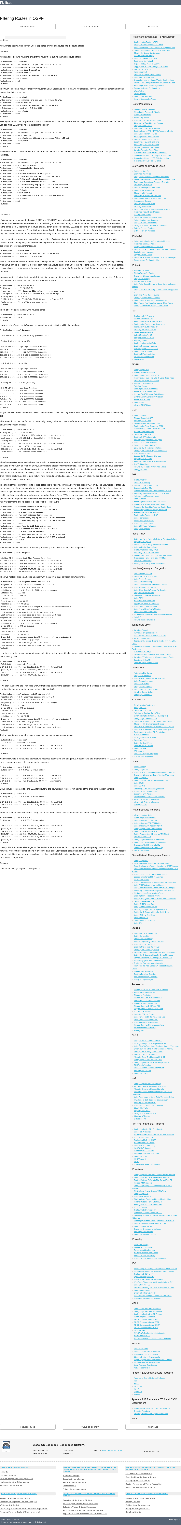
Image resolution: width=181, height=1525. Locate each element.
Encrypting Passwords (142, 174)
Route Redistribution (142, 1290)
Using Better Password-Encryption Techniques (151, 177)
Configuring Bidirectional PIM (145, 1210)
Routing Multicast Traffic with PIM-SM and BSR (152, 1177)
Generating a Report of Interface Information (150, 153)
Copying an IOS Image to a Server (147, 64)
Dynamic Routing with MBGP (145, 1293)
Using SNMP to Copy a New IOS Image (149, 885)
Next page (153, 27)
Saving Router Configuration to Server (148, 45)
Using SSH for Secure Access (145, 223)
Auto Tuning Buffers (141, 117)
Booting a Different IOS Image (145, 58)
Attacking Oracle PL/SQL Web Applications (83, 1510)
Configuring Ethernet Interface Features (149, 839)
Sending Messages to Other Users (147, 187)
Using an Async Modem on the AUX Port (149, 678)
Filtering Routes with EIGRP (144, 372)
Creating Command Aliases (144, 109)
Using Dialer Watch (141, 684)
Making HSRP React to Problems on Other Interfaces (154, 1135)
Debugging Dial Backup (143, 695)
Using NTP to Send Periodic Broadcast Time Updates (154, 727)
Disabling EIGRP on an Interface (146, 381)
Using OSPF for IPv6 (142, 1285)
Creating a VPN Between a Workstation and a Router (154, 657)
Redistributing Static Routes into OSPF (148, 426)
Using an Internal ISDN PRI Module (147, 823)
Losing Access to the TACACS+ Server (148, 247)
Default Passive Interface (143, 332)
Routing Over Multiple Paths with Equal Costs (151, 300)
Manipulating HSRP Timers (144, 1143)
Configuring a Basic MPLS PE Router (148, 1311)
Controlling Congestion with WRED (147, 595)
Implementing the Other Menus (14, 1482)
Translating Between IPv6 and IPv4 (147, 1298)
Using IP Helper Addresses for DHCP (148, 1041)
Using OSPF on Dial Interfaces (145, 442)
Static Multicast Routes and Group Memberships (152, 1199)
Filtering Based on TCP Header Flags (148, 998)
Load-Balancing (140, 499)
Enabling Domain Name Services (146, 137)
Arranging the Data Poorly (137, 1481)
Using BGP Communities (143, 523)
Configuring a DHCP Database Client (148, 1060)
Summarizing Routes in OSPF (145, 445)
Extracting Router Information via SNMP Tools (151, 863)
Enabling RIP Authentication (144, 354)
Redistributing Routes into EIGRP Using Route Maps (154, 378)
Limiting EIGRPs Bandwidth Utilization (148, 397)
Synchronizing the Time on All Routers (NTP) (151, 716)
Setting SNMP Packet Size (144, 901)
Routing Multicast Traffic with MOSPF (148, 1202)
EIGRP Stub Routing (142, 400)
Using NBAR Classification (144, 593)
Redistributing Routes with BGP (146, 515)
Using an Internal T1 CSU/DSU (146, 821)
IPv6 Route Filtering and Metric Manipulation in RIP (153, 1282)
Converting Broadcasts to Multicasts (147, 1229)
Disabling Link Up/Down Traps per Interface (150, 909)
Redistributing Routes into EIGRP (146, 375)
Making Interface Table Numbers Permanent (150, 893)
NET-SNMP (138, 1386)
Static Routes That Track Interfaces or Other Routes (153, 303)
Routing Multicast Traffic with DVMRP (148, 1205)
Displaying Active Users (143, 185)
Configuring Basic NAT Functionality (147, 1084)
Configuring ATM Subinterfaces (146, 831)
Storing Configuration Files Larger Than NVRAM (152, 50)
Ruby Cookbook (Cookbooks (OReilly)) (19, 1494)
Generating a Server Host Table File (147, 161)
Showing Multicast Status (143, 1232)
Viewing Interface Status (143, 815)
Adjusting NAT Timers (142, 1111)
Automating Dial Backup (143, 673)
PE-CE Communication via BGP (146, 1328)
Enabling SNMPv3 (141, 918)
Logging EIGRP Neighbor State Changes (149, 394)
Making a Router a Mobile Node (146, 1253)
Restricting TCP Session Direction (147, 1001)
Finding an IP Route (141, 270)
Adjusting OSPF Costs (142, 421)
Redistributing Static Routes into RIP (148, 322)
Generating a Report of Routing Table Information (152, 156)
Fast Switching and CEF (143, 574)
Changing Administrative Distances (147, 298)
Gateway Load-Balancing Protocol (147, 1164)
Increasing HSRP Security (144, 1151)
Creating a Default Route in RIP (146, 327)
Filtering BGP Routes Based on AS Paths (149, 504)
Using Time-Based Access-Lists (146, 1022)
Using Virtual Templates (143, 687)
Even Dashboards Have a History (140, 1477)
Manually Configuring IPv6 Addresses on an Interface (154, 1271)
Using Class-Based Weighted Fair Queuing (150, 590)
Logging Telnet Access (142, 215)
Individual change (71, 1476)
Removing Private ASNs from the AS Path (150, 502)
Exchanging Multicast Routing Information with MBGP (154, 1221)
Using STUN (139, 783)
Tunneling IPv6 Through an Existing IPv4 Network (153, 1296)
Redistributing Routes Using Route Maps (149, 324)
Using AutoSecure (141, 1349)
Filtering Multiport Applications (145, 1003)
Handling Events (133, 1512)
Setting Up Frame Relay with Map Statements (151, 545)
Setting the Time (140, 708)
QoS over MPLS (140, 1330)
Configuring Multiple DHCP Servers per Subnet (152, 1062)
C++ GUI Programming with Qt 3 (15, 1467)
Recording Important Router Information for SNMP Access (156, 866)
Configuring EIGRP (141, 370)
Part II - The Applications (74, 1482)
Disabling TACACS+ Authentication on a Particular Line (155, 249)
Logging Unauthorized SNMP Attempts (148, 877)
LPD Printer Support (141, 850)
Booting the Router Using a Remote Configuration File (154, 48)
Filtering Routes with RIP (143, 319)
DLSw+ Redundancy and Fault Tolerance (149, 797)
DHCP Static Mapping (142, 1065)
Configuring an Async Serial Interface (148, 829)
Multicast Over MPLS (142, 1336)
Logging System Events (143, 255)
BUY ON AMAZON (151, 1451)
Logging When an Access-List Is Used (148, 1009)
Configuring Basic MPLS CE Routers (148, 1314)
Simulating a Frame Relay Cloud (146, 553)
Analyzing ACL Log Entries (144, 1014)
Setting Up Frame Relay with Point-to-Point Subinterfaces (155, 539)
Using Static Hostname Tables (145, 134)
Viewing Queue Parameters (144, 620)
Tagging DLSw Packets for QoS (146, 791)
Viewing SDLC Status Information (146, 802)
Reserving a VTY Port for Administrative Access (152, 209)
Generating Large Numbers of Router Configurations (154, 80)
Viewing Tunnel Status (142, 638)
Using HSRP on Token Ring (144, 1145)
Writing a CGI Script (9, 1505)
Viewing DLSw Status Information (146, 799)
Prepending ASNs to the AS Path (146, 512)
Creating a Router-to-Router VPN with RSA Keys (152, 655)
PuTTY (136, 1389)
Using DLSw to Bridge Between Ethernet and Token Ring (155, 772)
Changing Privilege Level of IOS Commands (150, 226)
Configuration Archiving (143, 96)
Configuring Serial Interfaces (145, 818)
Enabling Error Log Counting (145, 974)
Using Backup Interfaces (143, 681)
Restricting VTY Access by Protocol (147, 196)
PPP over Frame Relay (143, 561)
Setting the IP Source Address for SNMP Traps (151, 912)
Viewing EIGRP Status (142, 405)
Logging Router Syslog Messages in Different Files (153, 958)
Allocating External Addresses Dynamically (150, 1086)
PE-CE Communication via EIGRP (147, 1325)
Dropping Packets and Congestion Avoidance (151, 1414)
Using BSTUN (139, 786)
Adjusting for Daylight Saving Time (147, 713)
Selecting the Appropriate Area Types (148, 440)
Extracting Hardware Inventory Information (150, 86)
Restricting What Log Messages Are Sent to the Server (154, 952)
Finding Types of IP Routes (144, 273)
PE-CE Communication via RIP (146, 1320)
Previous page (28, 27)
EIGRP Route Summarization (145, 392)
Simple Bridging (140, 767)
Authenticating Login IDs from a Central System (152, 241)
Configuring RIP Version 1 (144, 316)
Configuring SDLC (141, 778)
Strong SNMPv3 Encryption (144, 920)
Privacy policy (174, 1519)
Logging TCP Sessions (142, 1011)
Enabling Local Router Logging (145, 933)
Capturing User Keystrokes (144, 252)
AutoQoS (137, 617)
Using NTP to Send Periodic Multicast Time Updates (153, 729)
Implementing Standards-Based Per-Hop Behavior (153, 614)
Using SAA (138, 923)
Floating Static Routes (142, 281)
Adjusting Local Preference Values (147, 496)
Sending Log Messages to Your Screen (148, 942)
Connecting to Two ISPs (143, 488)
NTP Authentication (141, 735)
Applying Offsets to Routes (144, 338)
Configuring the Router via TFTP (146, 42)
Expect (136, 1384)
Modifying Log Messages (143, 979)
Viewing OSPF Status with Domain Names (150, 467)
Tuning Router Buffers (142, 115)
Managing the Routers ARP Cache (147, 112)
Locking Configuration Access (145, 99)
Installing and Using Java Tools (140, 1498)
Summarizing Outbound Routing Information (150, 510)
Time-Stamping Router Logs (144, 705)
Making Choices (132, 1502)
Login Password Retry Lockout (145, 1365)
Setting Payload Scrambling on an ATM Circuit (151, 834)
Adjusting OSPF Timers (143, 459)
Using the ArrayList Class (137, 1509)
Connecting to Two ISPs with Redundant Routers (152, 491)
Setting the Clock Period (143, 743)
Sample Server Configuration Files (147, 260)
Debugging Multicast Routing (145, 1234)
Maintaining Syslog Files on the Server (148, 961)
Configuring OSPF (141, 415)
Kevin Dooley (107, 1450)
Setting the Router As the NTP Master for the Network (154, 721)
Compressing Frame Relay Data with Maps (150, 558)
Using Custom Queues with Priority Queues (150, 585)
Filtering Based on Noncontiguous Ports (149, 1025)
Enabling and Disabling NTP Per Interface (150, 732)
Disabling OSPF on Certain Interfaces (148, 448)
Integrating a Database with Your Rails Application (24, 1509)
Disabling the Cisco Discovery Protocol (148, 123)
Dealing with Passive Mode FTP (146, 1020)
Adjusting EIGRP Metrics (143, 383)
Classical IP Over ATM (142, 837)
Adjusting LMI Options (142, 542)
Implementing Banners (142, 201)
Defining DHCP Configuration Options (148, 1052)
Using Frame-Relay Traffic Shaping (147, 609)
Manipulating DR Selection (144, 432)
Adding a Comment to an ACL (145, 992)
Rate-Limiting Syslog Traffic (144, 971)
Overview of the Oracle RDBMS (77, 1500)
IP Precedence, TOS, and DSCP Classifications (152, 1408)
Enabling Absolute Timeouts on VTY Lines (150, 198)
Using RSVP (139, 598)
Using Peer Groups (141, 518)
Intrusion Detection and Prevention (147, 1362)
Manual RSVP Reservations (144, 601)
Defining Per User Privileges (144, 228)
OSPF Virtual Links (141, 464)
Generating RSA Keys (142, 652)
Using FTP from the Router (144, 77)
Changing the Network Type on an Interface (150, 451)
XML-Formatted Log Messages (146, 977)
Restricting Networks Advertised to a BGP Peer (152, 493)
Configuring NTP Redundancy (145, 719)
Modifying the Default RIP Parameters (148, 1279)
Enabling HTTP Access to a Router (147, 128)
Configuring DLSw (141, 769)
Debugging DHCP (141, 1073)
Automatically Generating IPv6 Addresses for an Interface (155, 1269)
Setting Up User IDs (141, 171)
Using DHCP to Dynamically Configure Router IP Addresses (156, 1046)
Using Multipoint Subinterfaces (145, 547)
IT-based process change (74, 1489)
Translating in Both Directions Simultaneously (151, 1100)
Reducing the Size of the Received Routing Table (152, 507)
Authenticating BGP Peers (144, 521)
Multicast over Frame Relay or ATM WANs (150, 1191)
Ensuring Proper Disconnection (146, 689)
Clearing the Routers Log (143, 939)
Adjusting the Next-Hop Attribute (146, 485)
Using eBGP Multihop (142, 483)
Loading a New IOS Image (144, 56)
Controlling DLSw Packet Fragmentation (149, 789)
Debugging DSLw (140, 805)
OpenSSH (138, 1392)
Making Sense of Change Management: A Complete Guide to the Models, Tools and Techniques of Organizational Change (90, 1469)
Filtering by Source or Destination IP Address (151, 990)
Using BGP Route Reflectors (145, 526)
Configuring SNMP (141, 861)
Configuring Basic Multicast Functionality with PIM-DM (154, 1175)
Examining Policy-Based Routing (146, 295)
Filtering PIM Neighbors (143, 1183)
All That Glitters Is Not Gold (138, 1474)
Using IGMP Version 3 (142, 1196)
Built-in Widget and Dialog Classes (16, 1479)
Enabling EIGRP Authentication (146, 389)
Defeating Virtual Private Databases (79, 1507)
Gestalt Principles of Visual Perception (143, 1484)
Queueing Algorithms (142, 1411)
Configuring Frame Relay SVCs (146, 550)
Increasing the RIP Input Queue (146, 349)
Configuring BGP (140, 480)
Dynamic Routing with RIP (144, 1277)
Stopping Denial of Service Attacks (147, 1357)
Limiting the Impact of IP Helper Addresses (150, 1044)
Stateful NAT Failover (142, 1108)
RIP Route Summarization (144, 357)
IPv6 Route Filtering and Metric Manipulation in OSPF (154, 1288)
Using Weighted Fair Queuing (145, 587)
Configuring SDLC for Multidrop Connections (151, 780)
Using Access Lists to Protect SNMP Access (150, 874)
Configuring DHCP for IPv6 (144, 1274)
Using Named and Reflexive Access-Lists (149, 1017)
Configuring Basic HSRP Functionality (148, 1129)
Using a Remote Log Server (144, 944)
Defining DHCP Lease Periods (145, 1054)
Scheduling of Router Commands (146, 145)
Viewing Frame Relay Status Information (149, 563)
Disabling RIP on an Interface (145, 330)
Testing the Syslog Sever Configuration (148, 963)
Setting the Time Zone (142, 710)
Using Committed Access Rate (145, 612)
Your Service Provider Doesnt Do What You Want (152, 1339)
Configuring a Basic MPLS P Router (147, 1309)
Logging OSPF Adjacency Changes (147, 456)
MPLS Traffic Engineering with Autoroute (149, 1333)
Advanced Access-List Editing (145, 1028)
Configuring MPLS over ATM (145, 1317)
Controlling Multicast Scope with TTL (148, 1213)
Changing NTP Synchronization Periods (149, 724)
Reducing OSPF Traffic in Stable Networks (150, 462)
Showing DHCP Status (142, 1071)
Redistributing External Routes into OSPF (149, 429)
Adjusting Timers (140, 340)
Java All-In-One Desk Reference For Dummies (147, 1494)
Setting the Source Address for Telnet (148, 217)
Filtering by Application (142, 995)
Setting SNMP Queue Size (144, 904)
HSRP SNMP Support (142, 1148)
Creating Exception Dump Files (146, 150)
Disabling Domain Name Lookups (146, 139)
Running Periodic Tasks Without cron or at (20, 1512)
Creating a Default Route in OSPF (147, 423)
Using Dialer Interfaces (142, 676)
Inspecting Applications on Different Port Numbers (153, 1360)
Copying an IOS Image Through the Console (151, 67)
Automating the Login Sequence (146, 220)
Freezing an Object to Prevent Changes (18, 1502)
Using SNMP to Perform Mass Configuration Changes (154, 888)
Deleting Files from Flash (143, 69)
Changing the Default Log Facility (146, 950)
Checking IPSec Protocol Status (146, 663)
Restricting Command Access (145, 244)
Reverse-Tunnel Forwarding (144, 1256)
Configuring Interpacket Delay (145, 343)
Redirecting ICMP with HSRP (145, 1140)
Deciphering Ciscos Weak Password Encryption (152, 182)
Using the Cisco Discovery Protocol (147, 120)
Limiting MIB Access (141, 880)
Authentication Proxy (142, 1368)
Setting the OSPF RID (142, 434)
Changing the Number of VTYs (145, 190)
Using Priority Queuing (142, 579)
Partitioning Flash (140, 72)
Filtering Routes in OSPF (143, 418)
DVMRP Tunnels (140, 1207)
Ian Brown (118, 1450)
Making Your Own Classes (137, 1505)
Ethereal (137, 1394)
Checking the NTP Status (143, 746)
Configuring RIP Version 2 (144, 351)
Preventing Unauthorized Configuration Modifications (154, 891)
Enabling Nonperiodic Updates (145, 346)
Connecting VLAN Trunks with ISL (147, 845)
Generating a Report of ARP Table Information (151, 158)
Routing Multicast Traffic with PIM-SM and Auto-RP (153, 1180)
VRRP (136, 1162)
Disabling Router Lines (142, 207)
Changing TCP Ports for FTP (145, 1114)
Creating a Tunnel (141, 630)
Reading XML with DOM (11, 1486)
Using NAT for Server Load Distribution (148, 1105)
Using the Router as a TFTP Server (147, 75)
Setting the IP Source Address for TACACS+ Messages (155, 257)
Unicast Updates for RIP (143, 335)
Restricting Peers (140, 740)
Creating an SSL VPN (142, 660)
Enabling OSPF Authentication (145, 437)
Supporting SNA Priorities (143, 794)
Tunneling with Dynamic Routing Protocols (150, 636)
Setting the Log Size (141, 936)
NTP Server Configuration (144, 756)
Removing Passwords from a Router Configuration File (154, 179)
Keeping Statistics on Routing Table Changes (151, 306)
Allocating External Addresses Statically (149, 1089)
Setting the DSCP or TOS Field (146, 576)
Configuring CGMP (141, 1194)
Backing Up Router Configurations (147, 88)
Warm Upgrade (140, 94)
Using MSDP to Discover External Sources (150, 1224)
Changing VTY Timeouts (143, 193)
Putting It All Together (142, 529)
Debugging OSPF (140, 470)
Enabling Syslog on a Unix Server (147, 947)
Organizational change (73, 1479)
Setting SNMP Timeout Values (145, 907)
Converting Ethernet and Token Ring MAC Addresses (154, 775)
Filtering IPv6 (139, 1031)
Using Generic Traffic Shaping (145, 606)
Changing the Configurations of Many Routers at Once (154, 83)
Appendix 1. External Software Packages (149, 1378)
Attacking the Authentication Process (80, 1504)
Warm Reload (139, 91)
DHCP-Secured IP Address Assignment (149, 1068)
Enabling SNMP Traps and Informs (147, 896)
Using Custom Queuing (143, 582)
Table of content (90, 27)
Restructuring (69, 1486)
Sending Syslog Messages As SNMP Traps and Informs (155, 899)
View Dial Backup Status (143, 692)
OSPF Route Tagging (142, 453)
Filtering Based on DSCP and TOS (147, 1006)
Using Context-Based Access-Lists (147, 1351)
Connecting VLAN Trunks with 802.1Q (148, 848)
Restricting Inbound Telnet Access (147, 212)
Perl (135, 1381)
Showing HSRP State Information (146, 1154)
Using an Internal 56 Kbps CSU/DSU (148, 826)
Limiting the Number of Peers (145, 738)
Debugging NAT (140, 1119)
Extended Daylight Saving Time (146, 754)
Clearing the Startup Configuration (147, 53)
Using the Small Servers (143, 126)
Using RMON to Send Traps (144, 915)
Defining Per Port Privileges (144, 231)
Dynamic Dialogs (8, 1475)
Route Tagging (139, 359)
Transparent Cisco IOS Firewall (146, 1354)
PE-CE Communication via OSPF (146, 1322)
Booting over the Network (143, 61)
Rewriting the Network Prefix (145, 1103)
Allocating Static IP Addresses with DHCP (149, 1057)
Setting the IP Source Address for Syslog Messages (153, 955)
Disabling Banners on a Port (144, 204)
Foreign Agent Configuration (144, 1250)
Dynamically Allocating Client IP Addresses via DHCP (154, 1049)
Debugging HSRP (141, 1156)
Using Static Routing (142, 279)
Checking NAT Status (142, 1116)
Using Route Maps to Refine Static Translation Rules (154, 1097)
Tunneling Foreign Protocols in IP (146, 633)
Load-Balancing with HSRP (144, 1137)
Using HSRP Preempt (142, 1132)
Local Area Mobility (141, 1245)
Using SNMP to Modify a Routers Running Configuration (155, 882)
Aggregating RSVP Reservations (146, 604)
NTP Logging (139, 751)
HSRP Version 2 (140, 1159)
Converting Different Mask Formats (147, 276)
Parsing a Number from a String (15, 1498)
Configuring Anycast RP (143, 1226)
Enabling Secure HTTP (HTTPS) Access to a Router (153, 131)
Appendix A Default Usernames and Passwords (85, 1514)
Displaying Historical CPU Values (146, 147)
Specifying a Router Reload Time (146, 142)
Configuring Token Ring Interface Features (150, 842)
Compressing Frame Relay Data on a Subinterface (153, 555)
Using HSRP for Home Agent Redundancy (150, 1258)
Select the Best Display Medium (140, 1487)
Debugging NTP (140, 748)
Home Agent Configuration (144, 1247)
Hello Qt (4, 1472)
